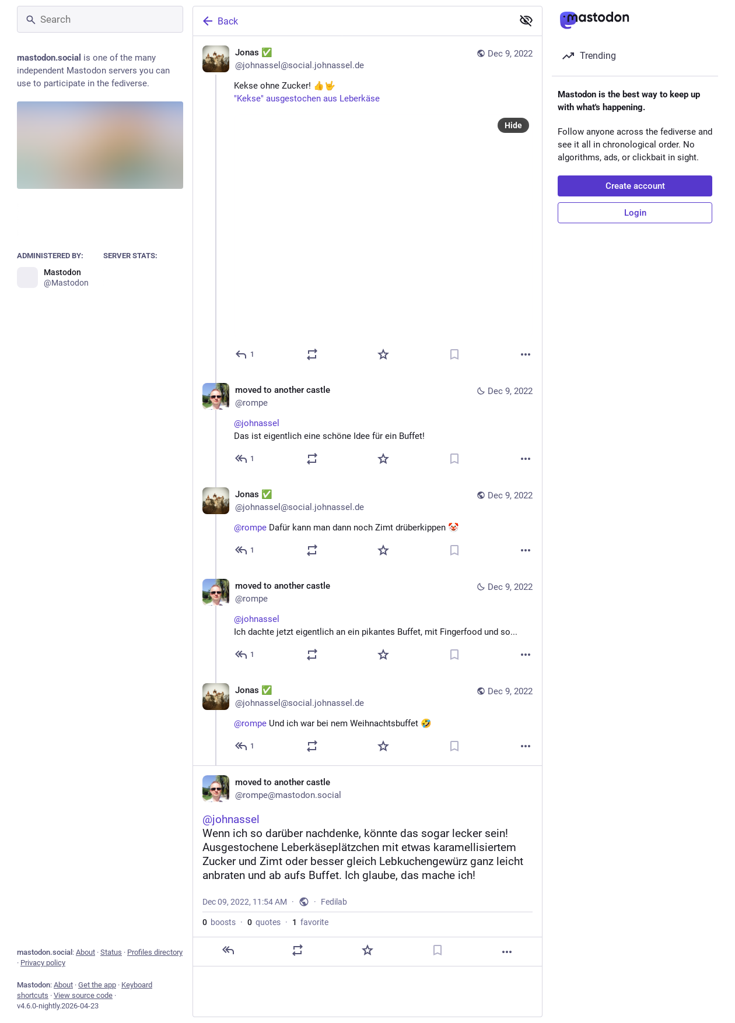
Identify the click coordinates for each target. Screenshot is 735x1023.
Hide (513, 125)
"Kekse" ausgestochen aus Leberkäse (307, 98)
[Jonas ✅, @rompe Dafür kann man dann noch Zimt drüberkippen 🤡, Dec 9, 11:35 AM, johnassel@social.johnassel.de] (367, 523)
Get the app (97, 984)
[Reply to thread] (245, 459)
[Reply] (245, 354)
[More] (526, 354)
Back (219, 21)
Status (111, 952)
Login (635, 213)
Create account (635, 186)
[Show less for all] (526, 20)
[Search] (100, 19)
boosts (219, 922)
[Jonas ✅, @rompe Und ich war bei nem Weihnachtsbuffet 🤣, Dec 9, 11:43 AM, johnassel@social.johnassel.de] (367, 719)
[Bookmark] (454, 354)
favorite (310, 922)
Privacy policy (42, 962)
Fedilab (334, 901)
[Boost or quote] (312, 354)
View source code (83, 995)
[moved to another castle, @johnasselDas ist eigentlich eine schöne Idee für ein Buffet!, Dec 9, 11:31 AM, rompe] (367, 426)
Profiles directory (155, 952)
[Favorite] (383, 354)
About (85, 952)
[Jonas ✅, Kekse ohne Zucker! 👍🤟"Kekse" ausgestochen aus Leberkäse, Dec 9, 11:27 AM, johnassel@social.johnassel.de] (367, 205)
